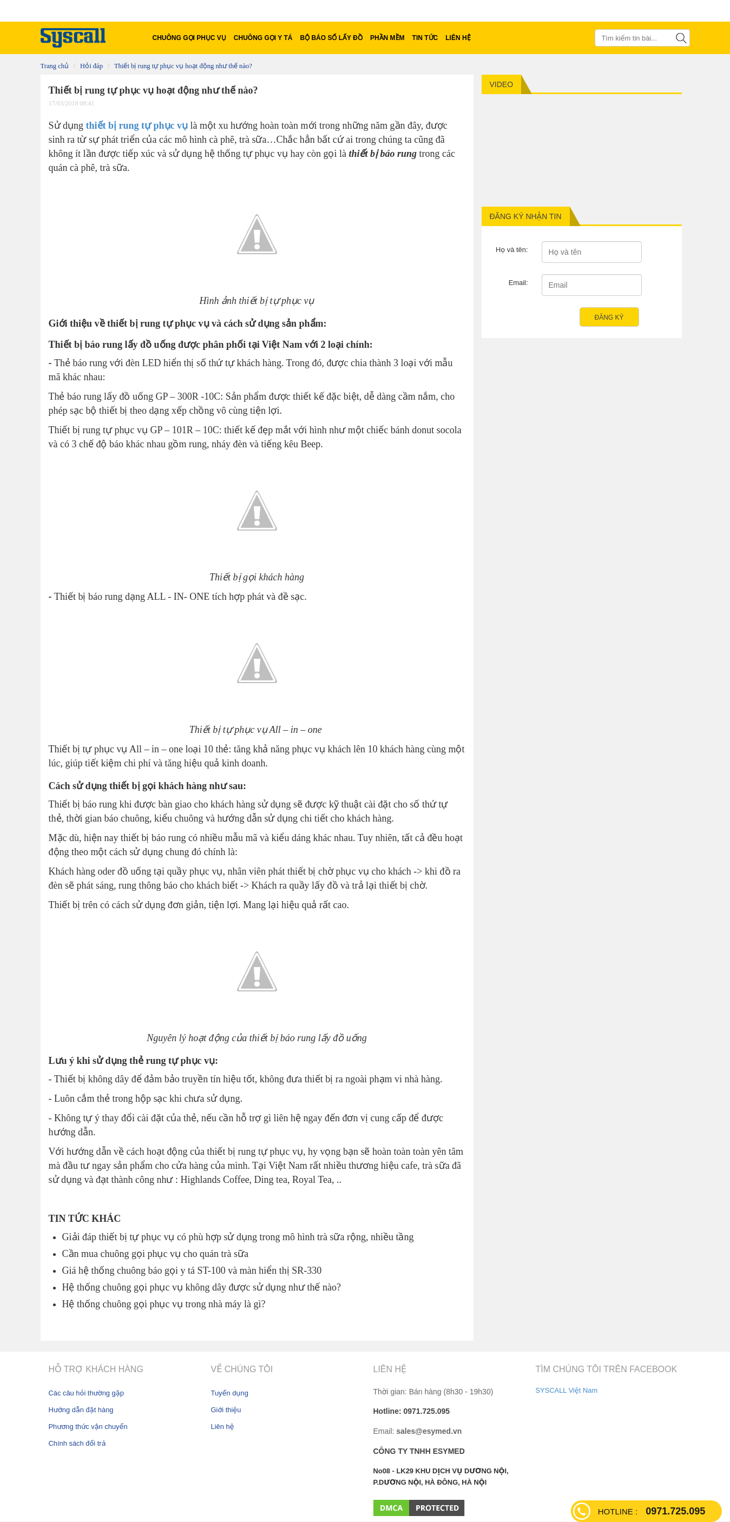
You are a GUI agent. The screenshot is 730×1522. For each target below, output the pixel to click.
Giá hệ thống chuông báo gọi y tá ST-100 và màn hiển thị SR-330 (192, 1270)
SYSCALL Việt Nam (567, 1390)
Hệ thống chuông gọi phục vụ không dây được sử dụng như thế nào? (201, 1287)
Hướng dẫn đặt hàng (81, 1410)
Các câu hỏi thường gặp (86, 1393)
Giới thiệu (226, 1410)
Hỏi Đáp (91, 66)
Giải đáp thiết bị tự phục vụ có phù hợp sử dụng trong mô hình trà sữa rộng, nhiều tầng (238, 1237)
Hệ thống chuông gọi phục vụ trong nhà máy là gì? (164, 1304)
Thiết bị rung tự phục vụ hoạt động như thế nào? (183, 66)
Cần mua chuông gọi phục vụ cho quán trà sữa (155, 1253)
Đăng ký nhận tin (526, 216)
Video (502, 84)
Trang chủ (55, 66)
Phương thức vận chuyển (88, 1426)
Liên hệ (222, 1426)
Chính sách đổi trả (77, 1443)
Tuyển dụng (229, 1393)
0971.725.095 (651, 1511)
